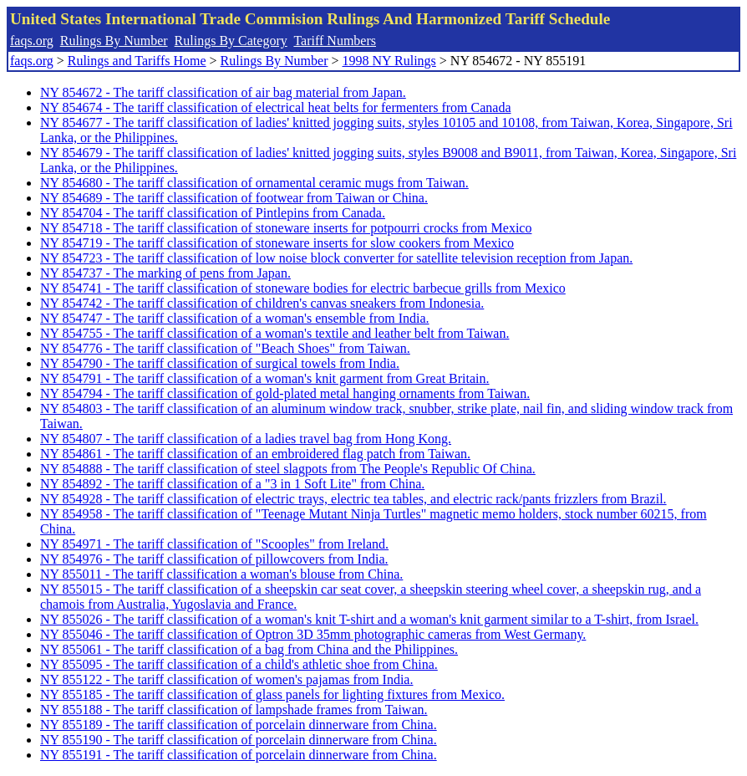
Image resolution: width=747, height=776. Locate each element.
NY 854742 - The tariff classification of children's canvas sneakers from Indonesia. (262, 303)
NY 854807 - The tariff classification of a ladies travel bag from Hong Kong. (245, 438)
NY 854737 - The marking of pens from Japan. (165, 273)
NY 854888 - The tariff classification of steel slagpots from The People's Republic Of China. (288, 469)
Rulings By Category (231, 40)
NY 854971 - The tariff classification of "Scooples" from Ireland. (214, 544)
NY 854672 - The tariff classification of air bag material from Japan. (223, 92)
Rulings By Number (114, 40)
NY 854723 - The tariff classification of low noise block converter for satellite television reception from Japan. (336, 258)
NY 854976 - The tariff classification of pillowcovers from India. (214, 559)
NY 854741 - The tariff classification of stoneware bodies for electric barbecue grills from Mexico (303, 288)
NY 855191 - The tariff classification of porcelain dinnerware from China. (238, 755)
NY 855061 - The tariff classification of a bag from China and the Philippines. (249, 649)
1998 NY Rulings (389, 61)
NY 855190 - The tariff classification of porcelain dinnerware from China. (238, 740)
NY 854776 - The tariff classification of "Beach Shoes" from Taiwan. (225, 348)
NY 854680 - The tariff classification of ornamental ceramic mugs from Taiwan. (254, 183)
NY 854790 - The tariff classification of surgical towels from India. (219, 363)
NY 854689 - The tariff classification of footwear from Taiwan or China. (234, 198)
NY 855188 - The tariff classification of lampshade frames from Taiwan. (233, 709)
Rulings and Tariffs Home (137, 61)
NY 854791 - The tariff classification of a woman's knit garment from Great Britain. (265, 378)
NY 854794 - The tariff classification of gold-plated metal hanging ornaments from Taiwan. (285, 393)
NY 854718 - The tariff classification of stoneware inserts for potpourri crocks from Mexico (285, 228)
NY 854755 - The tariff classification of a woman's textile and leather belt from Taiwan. (274, 333)
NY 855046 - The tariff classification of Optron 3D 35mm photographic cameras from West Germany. (313, 634)
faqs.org (31, 40)
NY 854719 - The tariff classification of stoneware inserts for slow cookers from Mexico (277, 243)
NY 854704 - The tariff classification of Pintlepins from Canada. (212, 213)
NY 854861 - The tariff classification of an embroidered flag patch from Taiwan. (255, 454)
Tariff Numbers (334, 40)
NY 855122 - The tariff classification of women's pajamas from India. (226, 679)
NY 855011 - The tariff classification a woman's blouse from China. (221, 574)
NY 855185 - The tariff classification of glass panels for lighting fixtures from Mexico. (272, 694)
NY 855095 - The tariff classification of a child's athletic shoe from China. (239, 664)
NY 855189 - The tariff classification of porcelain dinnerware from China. (238, 724)
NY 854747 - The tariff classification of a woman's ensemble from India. (234, 318)
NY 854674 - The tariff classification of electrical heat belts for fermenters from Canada (275, 107)
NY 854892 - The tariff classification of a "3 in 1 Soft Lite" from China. (232, 484)
